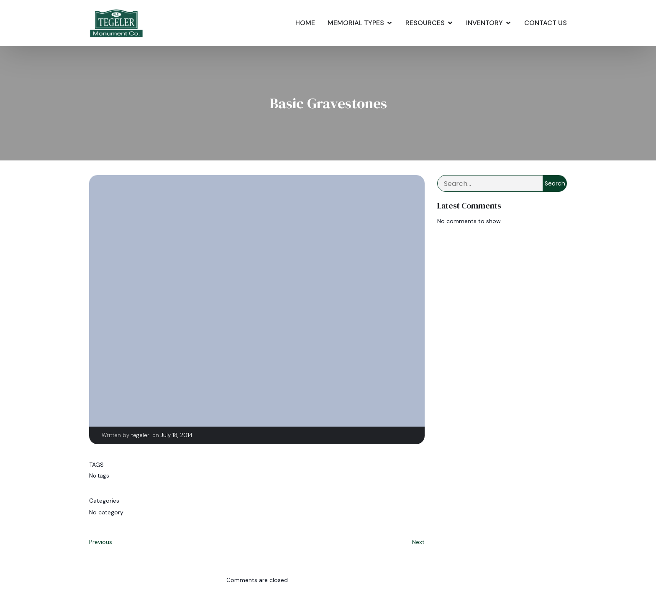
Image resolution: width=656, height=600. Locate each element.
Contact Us (545, 22)
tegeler (140, 435)
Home (305, 22)
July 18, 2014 (176, 435)
